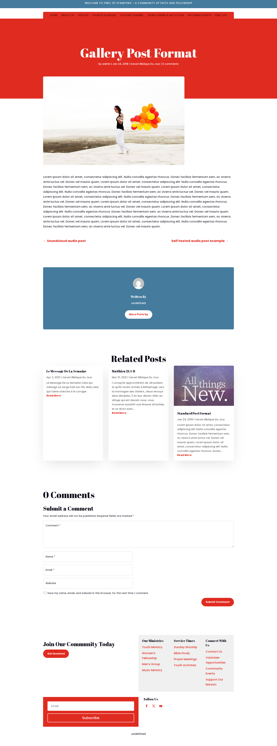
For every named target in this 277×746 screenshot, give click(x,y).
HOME (53, 15)
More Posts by (138, 314)
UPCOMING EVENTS (199, 15)
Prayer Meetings (185, 659)
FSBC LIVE (221, 15)
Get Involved (56, 653)
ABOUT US (67, 15)
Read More (53, 395)
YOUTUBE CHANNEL (131, 15)
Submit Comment (218, 602)
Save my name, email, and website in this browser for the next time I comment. (98, 593)
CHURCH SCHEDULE (104, 15)
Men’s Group (151, 664)
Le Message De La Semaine (66, 371)
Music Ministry (152, 670)
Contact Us (214, 652)
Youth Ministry (152, 647)
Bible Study (182, 653)
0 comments (170, 64)
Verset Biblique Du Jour (145, 64)
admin (106, 64)
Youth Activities (185, 665)
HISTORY (83, 15)
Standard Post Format (194, 413)
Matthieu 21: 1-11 (123, 371)
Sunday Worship (185, 647)
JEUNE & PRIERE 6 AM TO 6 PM (165, 15)
